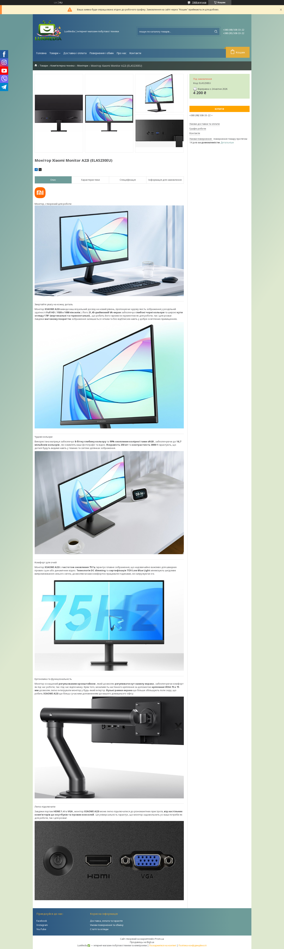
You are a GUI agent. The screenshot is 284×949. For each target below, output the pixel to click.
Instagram (42, 925)
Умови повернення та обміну (107, 925)
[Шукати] (216, 31)
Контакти (135, 53)
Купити (219, 109)
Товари (53, 53)
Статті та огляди (99, 929)
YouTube (41, 929)
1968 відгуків (199, 2)
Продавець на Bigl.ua (142, 942)
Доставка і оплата (75, 53)
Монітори (82, 65)
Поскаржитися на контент (162, 945)
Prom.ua (159, 938)
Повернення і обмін (101, 53)
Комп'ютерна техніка (62, 65)
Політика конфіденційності (193, 945)
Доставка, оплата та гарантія (106, 920)
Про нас (121, 53)
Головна (41, 53)
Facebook (41, 920)
